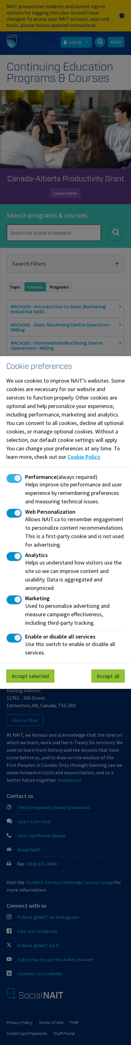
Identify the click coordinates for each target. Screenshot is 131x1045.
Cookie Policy (84, 456)
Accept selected (30, 676)
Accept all (108, 676)
